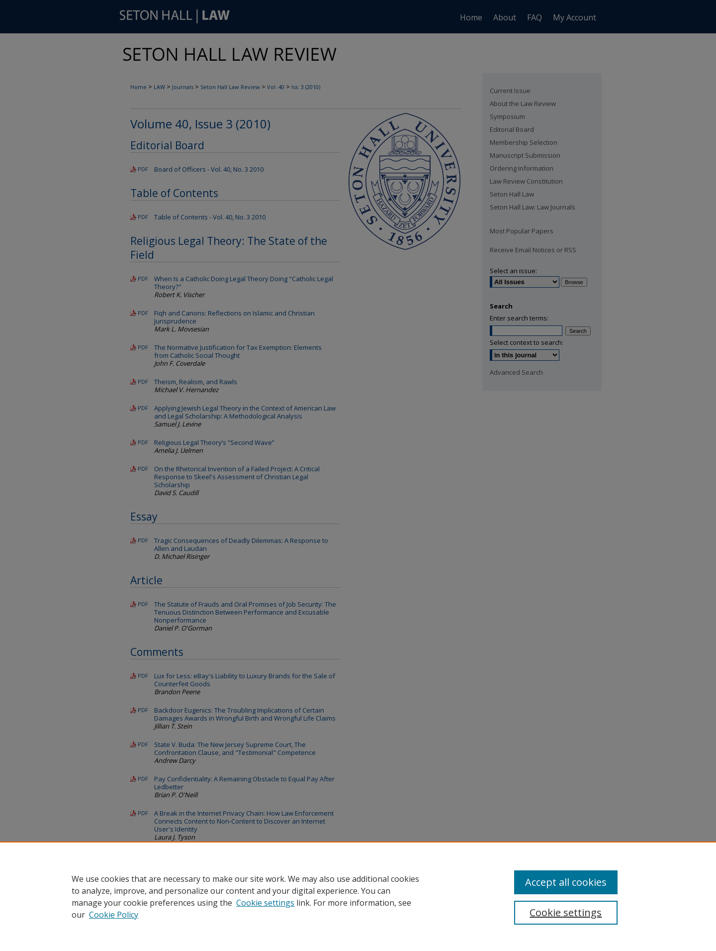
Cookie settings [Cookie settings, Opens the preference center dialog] (566, 912)
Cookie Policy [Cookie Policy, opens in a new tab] (113, 914)
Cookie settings (265, 902)
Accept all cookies (566, 882)
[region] (358, 896)
